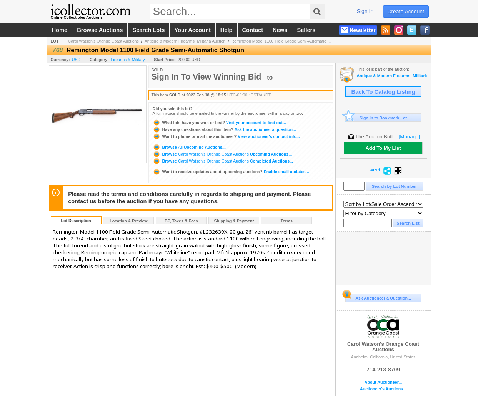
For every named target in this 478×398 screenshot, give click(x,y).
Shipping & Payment (234, 221)
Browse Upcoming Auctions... (189, 147)
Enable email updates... (231, 171)
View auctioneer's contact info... (226, 136)
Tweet (373, 169)
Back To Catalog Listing (383, 92)
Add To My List (383, 148)
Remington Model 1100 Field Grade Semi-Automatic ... (281, 41)
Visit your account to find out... (219, 122)
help (226, 30)
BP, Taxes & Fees (181, 221)
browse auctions (100, 30)
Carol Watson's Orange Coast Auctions (103, 41)
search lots (148, 30)
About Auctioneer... (383, 382)
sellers (306, 30)
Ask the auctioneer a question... (224, 129)
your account (192, 30)
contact (252, 30)
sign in (365, 11)
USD (76, 59)
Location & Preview (128, 221)
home (60, 30)
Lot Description (76, 220)
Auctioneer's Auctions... (383, 389)
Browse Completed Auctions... (223, 161)
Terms (287, 221)
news (280, 30)
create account (405, 11)
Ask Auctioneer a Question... (378, 297)
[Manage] (409, 136)
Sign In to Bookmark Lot (376, 117)
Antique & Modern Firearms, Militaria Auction (185, 41)
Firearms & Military (128, 59)
